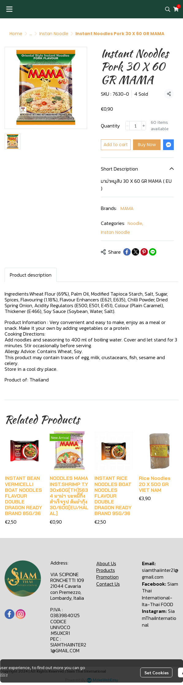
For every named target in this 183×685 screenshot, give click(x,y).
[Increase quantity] (144, 125)
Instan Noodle (53, 34)
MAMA (126, 208)
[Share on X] (135, 252)
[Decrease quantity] (127, 125)
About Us (106, 563)
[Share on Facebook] (127, 252)
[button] (167, 9)
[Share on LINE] (152, 252)
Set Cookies (156, 672)
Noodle (135, 223)
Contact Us (108, 583)
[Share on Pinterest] (144, 252)
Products (105, 570)
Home (16, 34)
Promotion (107, 576)
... (30, 34)
